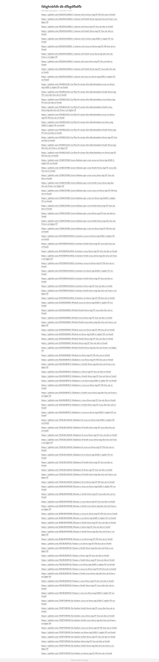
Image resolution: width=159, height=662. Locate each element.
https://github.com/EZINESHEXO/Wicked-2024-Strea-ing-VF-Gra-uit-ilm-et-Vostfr (76, 318)
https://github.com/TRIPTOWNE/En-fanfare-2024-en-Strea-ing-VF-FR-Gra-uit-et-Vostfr (79, 628)
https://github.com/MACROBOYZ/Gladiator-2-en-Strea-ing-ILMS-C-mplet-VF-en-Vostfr (79, 380)
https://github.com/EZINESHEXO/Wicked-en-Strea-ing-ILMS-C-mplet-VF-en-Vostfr (77, 334)
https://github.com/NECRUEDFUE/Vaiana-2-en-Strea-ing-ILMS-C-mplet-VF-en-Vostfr (78, 564)
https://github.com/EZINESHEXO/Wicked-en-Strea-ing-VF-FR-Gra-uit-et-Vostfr (75, 355)
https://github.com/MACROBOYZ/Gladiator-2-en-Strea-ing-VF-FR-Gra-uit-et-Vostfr (77, 359)
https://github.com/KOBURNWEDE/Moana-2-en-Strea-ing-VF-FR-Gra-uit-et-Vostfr (77, 539)
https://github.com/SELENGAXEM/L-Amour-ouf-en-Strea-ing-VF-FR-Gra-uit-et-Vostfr (78, 14)
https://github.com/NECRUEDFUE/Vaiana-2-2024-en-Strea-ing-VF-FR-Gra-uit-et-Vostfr (78, 569)
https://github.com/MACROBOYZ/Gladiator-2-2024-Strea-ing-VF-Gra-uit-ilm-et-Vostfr (78, 400)
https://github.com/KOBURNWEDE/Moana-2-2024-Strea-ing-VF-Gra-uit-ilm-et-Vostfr (78, 501)
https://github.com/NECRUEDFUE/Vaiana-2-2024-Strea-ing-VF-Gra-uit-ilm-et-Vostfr (77, 581)
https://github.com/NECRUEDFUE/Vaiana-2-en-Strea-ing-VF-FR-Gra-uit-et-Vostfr (76, 543)
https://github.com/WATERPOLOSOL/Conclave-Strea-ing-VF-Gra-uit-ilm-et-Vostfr (77, 286)
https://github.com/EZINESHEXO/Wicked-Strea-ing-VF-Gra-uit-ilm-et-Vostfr (74, 343)
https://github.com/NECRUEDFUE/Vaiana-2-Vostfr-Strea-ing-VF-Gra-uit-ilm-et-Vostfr (78, 560)
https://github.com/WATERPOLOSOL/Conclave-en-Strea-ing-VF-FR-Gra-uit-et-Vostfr (78, 298)
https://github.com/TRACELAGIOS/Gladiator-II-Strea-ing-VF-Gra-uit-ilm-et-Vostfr (76, 470)
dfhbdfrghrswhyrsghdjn (49, 11)
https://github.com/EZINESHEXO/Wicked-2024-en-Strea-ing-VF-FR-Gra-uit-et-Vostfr (78, 330)
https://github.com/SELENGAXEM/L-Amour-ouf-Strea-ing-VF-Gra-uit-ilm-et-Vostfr (77, 26)
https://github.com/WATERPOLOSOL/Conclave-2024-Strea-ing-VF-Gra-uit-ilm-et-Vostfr (79, 251)
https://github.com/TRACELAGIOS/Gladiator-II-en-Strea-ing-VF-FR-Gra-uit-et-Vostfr (78, 482)
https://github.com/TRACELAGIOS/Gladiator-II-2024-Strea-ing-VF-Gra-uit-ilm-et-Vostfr (79, 435)
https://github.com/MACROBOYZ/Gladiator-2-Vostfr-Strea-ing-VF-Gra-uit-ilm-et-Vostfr (78, 376)
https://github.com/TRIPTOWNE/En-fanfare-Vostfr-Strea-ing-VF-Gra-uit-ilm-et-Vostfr (78, 637)
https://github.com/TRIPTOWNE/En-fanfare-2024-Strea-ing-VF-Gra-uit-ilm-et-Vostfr (78, 616)
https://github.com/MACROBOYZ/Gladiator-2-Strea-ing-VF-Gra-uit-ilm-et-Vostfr (76, 371)
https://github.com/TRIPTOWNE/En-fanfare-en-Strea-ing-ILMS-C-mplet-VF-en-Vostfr (78, 632)
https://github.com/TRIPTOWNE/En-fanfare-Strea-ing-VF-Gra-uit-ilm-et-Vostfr (75, 641)
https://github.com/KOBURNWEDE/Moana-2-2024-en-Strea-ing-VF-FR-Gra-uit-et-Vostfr (79, 513)
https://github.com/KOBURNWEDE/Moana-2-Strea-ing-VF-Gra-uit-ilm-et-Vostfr (75, 527)
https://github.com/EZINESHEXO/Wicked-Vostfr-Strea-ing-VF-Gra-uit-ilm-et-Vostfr (77, 339)
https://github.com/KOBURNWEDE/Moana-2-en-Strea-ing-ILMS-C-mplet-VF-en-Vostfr (78, 518)
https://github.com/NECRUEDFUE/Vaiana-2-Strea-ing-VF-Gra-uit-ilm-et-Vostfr (75, 555)
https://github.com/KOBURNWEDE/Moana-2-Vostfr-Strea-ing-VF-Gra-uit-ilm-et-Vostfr (78, 522)
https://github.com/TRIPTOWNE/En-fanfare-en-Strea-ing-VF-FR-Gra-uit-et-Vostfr (76, 653)
